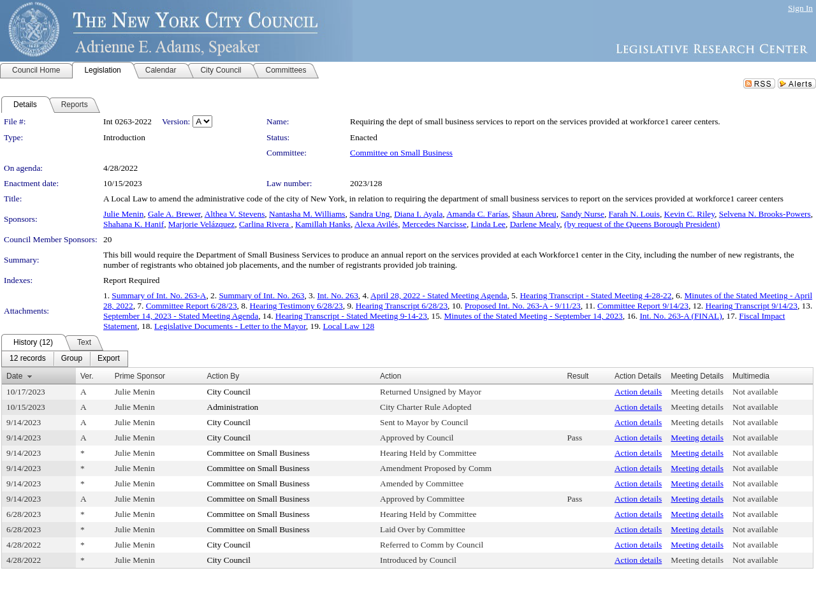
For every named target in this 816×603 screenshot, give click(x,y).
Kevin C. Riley (689, 214)
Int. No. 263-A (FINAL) (680, 316)
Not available (755, 391)
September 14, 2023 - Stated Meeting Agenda (180, 316)
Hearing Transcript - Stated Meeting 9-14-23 (351, 316)
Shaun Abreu (535, 214)
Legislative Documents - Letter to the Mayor (230, 326)
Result (577, 376)
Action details (638, 391)
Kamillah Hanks (323, 224)
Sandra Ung (369, 214)
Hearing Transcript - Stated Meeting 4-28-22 (595, 295)
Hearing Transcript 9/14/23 (752, 305)
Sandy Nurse (582, 214)
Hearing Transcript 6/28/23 (402, 305)
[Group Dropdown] (72, 359)
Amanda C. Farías (477, 214)
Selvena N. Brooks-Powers (765, 214)
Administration (233, 407)
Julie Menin (123, 214)
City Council (229, 391)
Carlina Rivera (265, 224)
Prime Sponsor (140, 376)
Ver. (87, 376)
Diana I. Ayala (418, 214)
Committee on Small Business (401, 152)
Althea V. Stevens (235, 214)
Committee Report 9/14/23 (642, 305)
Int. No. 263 (337, 295)
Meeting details (697, 391)
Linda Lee (488, 224)
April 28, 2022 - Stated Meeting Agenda (438, 295)
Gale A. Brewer (174, 214)
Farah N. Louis (634, 214)
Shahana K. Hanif (133, 224)
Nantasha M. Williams (307, 214)
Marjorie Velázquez (201, 224)
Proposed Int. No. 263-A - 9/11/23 (523, 305)
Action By (223, 376)
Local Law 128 (348, 326)
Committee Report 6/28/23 (191, 305)
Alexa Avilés (376, 224)
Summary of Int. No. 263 (261, 295)
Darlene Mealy (535, 224)
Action (390, 376)
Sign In (800, 8)
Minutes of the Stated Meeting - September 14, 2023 (533, 316)
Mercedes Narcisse (434, 224)
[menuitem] (28, 359)
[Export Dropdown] (108, 359)
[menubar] (64, 359)
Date (14, 376)
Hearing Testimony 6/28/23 (296, 305)
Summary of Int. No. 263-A (159, 295)
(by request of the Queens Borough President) (642, 224)
